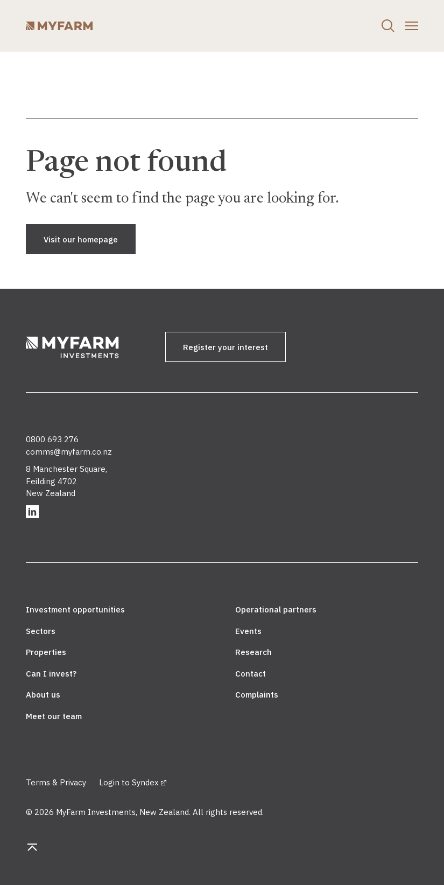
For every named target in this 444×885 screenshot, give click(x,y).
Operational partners (275, 609)
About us (43, 694)
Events (248, 631)
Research (253, 652)
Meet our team (54, 716)
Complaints (256, 694)
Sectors (40, 631)
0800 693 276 (52, 439)
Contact (250, 673)
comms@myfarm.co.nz (69, 452)
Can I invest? (51, 673)
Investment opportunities (75, 609)
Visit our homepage (81, 239)
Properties (46, 652)
